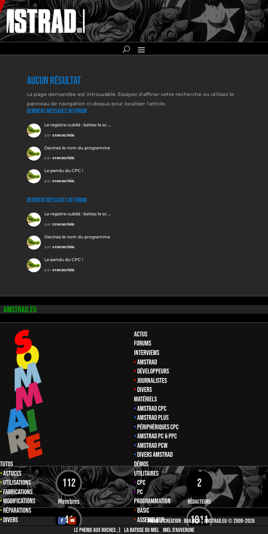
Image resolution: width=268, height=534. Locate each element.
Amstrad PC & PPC (157, 436)
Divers (144, 390)
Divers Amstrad (155, 455)
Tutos (6, 464)
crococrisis (63, 135)
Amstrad (147, 362)
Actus (140, 334)
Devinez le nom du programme (77, 147)
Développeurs (153, 371)
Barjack (192, 521)
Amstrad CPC (151, 409)
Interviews (146, 353)
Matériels (145, 399)
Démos (141, 464)
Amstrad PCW (152, 446)
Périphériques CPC (158, 427)
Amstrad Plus (153, 418)
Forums (142, 343)
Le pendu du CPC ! (63, 170)
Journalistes (152, 381)
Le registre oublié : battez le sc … (77, 124)
